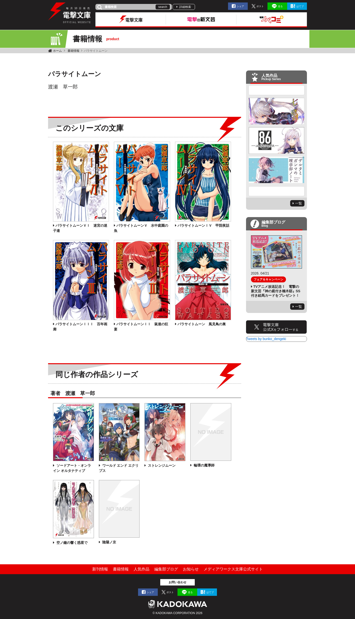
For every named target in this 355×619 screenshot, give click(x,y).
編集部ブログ (166, 569)
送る (280, 6)
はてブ (300, 6)
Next (276, 191)
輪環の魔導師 (203, 465)
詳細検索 (185, 7)
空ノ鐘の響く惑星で (71, 543)
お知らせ (191, 569)
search (162, 7)
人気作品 (141, 569)
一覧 (298, 203)
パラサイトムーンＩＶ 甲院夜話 (203, 225)
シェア (240, 6)
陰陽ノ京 (108, 542)
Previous (276, 90)
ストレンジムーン (161, 465)
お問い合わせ (177, 582)
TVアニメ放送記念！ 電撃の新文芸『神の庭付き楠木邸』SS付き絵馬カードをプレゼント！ (276, 291)
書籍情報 (73, 50)
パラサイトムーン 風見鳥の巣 (202, 324)
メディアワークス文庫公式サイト (233, 569)
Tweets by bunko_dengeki (266, 339)
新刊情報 (100, 569)
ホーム (57, 50)
